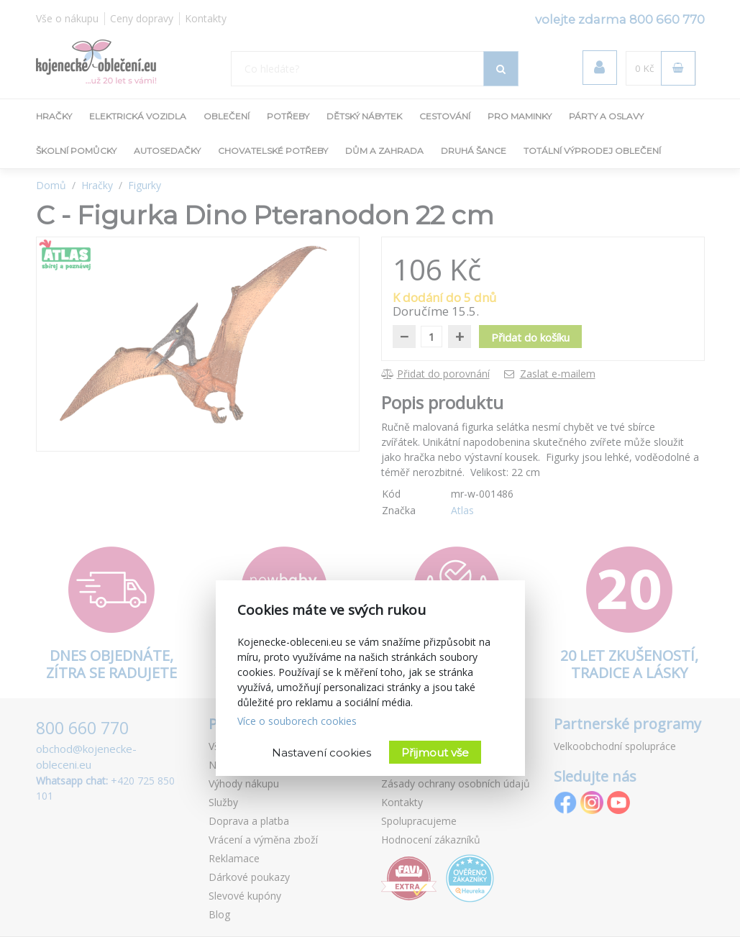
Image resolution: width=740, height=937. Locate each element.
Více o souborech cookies (297, 721)
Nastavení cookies (321, 752)
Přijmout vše (435, 752)
